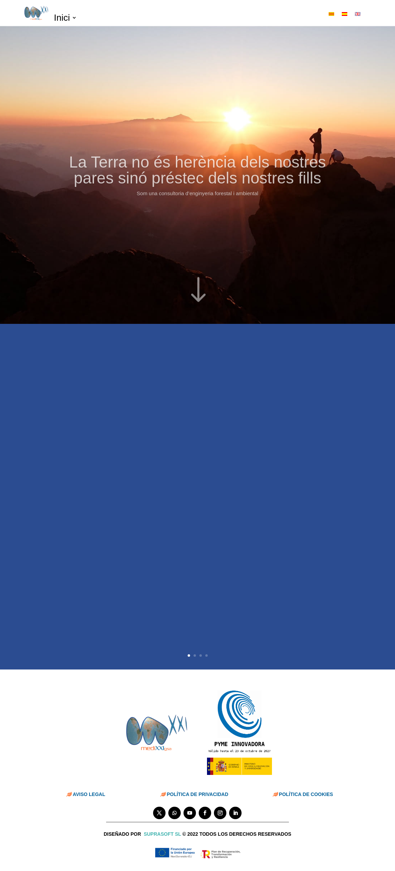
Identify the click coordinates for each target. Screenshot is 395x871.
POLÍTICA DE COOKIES (306, 794)
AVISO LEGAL (89, 794)
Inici (62, 19)
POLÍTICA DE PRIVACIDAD (197, 794)
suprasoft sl (162, 834)
